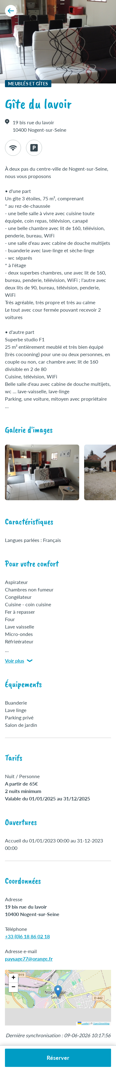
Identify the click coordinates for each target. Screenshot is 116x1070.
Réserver (58, 1057)
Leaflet (83, 1023)
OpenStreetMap (101, 1023)
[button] (58, 991)
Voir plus (18, 660)
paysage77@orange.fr (29, 958)
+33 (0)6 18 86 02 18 (27, 936)
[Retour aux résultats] (11, 11)
